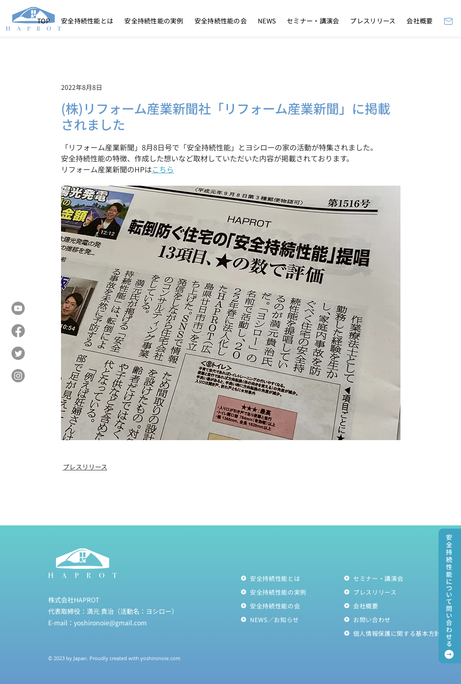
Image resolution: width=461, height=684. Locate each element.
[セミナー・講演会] (395, 578)
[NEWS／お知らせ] (292, 619)
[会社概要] (395, 605)
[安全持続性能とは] (292, 578)
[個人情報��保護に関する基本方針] (395, 633)
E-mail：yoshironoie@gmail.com (97, 622)
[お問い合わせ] (395, 619)
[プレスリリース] (395, 592)
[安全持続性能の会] (292, 605)
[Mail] (448, 21)
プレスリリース (85, 466)
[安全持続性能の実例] (292, 592)
